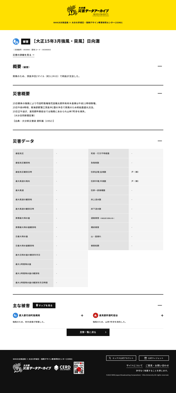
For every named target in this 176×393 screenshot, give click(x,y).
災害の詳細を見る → (24, 54)
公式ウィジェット (155, 358)
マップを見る (44, 305)
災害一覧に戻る (88, 332)
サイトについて (134, 365)
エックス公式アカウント (122, 358)
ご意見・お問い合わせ (157, 365)
